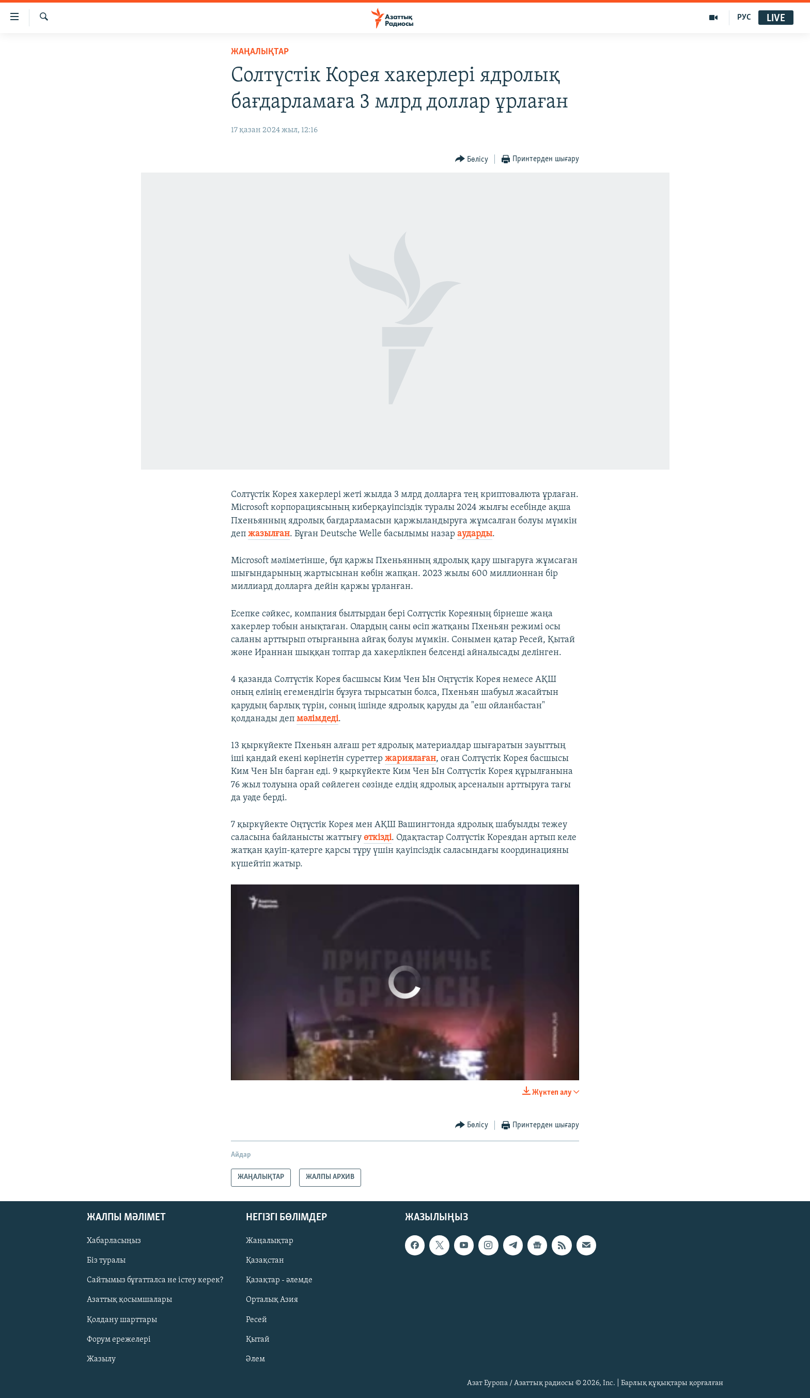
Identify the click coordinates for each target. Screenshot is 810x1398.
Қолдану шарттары (122, 1319)
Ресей (256, 1319)
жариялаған (410, 759)
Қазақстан (265, 1260)
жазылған (269, 534)
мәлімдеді (317, 719)
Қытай (258, 1339)
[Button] (472, 159)
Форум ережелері (119, 1339)
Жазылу (101, 1359)
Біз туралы (106, 1260)
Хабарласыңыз (114, 1241)
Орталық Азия (272, 1300)
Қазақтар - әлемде (279, 1280)
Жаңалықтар (269, 1241)
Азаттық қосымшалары (129, 1300)
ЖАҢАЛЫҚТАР (260, 52)
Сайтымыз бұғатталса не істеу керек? (155, 1280)
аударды (474, 534)
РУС (744, 17)
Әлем (255, 1359)
